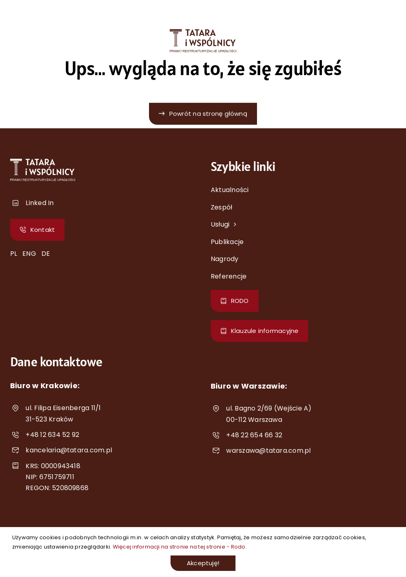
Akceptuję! (203, 563)
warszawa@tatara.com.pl (268, 450)
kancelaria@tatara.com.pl (69, 450)
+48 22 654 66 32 (254, 435)
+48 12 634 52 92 (52, 434)
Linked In (40, 202)
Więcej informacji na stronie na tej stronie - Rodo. (180, 547)
